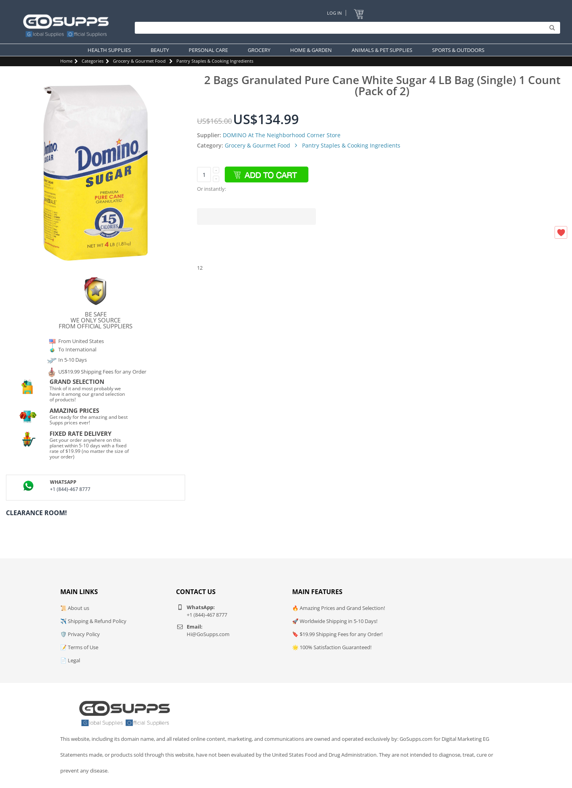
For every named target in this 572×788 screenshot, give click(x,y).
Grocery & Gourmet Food (139, 61)
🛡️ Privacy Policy (80, 634)
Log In (334, 13)
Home (66, 61)
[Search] (345, 28)
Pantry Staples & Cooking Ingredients (214, 61)
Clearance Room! (36, 512)
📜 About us (74, 608)
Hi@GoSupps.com (208, 634)
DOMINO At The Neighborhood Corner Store (282, 135)
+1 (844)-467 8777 (70, 489)
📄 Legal (70, 660)
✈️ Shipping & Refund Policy (93, 621)
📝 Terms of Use (79, 647)
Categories (92, 61)
